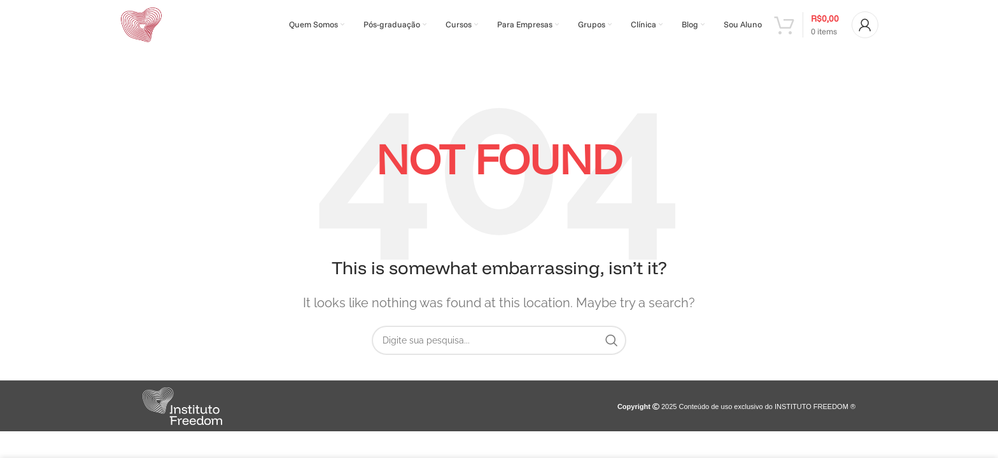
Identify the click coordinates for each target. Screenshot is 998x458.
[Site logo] (143, 26)
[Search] (499, 344)
